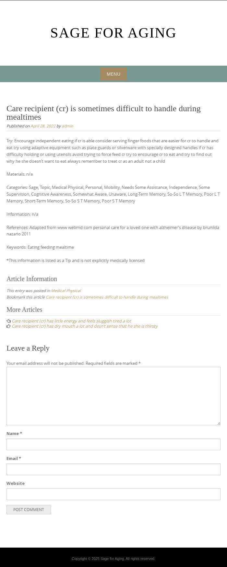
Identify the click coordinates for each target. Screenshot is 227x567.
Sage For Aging (113, 33)
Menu (113, 74)
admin (67, 125)
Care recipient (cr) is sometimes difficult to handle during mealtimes (107, 297)
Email (13, 458)
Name (14, 433)
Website (15, 483)
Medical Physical (66, 290)
